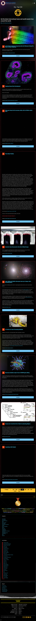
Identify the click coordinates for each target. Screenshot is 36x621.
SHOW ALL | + (3, 579)
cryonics (13, 479)
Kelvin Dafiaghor (6, 552)
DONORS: (15, 608)
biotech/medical (10, 100)
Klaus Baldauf (5, 558)
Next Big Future (4, 589)
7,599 (19, 489)
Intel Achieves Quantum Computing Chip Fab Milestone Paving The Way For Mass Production (19, 46)
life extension (16, 479)
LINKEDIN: (12, 605)
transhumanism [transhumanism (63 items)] (27, 512)
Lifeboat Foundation (6, 617)
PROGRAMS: (20, 611)
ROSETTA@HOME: (12, 612)
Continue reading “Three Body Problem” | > (9, 216)
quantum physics (13, 53)
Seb (4, 571)
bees (3, 534)
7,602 (28, 489)
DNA (2, 521)
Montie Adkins (5, 575)
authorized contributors (8, 23)
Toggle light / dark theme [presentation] (34, 3)
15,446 (15, 491)
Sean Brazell (5, 568)
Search (34, 497)
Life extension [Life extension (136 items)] (16, 511)
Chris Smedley (5, 577)
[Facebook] (23, 617)
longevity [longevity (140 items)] (24, 511)
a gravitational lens (28, 297)
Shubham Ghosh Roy (6, 545)
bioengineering (10, 394)
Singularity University (5, 524)
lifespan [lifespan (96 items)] (21, 511)
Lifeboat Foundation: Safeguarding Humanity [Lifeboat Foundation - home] (16, 3)
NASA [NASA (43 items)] (26, 511)
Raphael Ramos (5, 565)
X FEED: (13, 607)
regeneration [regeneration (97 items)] (9, 512)
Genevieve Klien (5, 542)
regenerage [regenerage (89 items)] (5, 512)
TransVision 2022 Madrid (10, 447)
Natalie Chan (5, 566)
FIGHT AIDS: (13, 609)
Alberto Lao (5, 563)
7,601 (25, 489)
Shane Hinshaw (5, 564)
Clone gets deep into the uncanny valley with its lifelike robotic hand (18, 111)
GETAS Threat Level (18, 601)
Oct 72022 (3, 46)
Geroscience (4, 585)
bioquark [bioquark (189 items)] (20, 508)
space (15, 218)
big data (3, 535)
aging (3, 527)
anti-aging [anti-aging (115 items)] (9, 508)
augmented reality (5, 532)
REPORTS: (20, 609)
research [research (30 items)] (12, 512)
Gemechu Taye (5, 551)
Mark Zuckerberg (4, 526)
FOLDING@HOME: (13, 611)
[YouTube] (28, 617)
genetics (13, 100)
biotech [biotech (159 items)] (24, 508)
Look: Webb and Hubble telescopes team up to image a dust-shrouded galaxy (18, 282)
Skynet (3, 525)
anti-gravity (4, 529)
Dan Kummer (6, 348)
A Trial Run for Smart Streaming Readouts (14, 329)
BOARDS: (20, 608)
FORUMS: (16, 614)
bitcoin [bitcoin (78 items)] (31, 508)
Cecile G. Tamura (6, 559)
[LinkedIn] (26, 617)
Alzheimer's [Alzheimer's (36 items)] (6, 508)
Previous (6, 489)
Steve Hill (4, 569)
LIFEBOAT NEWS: (20, 604)
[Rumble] (30, 617)
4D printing (4, 519)
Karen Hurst (5, 553)
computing (9, 53)
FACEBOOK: (12, 604)
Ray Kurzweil (4, 522)
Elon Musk (3, 523)
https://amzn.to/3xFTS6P (11, 211)
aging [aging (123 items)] (3, 508)
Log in (3, 23)
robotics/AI (12, 143)
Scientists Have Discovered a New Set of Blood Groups (17, 247)
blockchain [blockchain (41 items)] (33, 508)
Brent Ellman (5, 570)
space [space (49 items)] (17, 512)
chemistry (17, 394)
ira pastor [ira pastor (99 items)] (12, 511)
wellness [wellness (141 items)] (31, 512)
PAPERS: (20, 612)
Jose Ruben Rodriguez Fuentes (8, 218)
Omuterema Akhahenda (7, 557)
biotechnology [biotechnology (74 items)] (28, 508)
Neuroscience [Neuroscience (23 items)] (28, 511)
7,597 (13, 489)
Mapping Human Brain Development (12, 86)
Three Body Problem (9, 154)
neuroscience (16, 100)
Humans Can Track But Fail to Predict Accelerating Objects (17, 424)
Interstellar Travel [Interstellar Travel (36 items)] (9, 511)
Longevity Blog (4, 586)
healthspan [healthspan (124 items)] (28, 510)
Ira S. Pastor (5, 576)
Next (19, 491)
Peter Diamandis (4, 520)
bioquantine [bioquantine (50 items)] (17, 508)
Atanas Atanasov (6, 307)
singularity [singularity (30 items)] (16, 512)
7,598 (16, 489)
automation (4, 533)
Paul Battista (6, 253)
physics (13, 218)
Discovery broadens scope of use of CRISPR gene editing (17, 373)
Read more (18, 56)
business (9, 143)
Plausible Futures (4, 590)
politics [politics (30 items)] (30, 511)
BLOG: (19, 607)
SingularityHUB (4, 591)
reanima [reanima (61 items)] (32, 511)
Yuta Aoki (4, 560)
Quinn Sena (5, 546)
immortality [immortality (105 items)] (5, 511)
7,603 (31, 489)
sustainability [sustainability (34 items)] (19, 512)
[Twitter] (25, 617)
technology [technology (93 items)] (23, 512)
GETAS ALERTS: (20, 605)
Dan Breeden (6, 53)
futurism (9, 436)
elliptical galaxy (26, 289)
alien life (3, 528)
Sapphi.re (15, 617)
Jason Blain (5, 574)
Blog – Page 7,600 (18, 7)
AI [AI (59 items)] (4, 508)
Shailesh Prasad (5, 548)
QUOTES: (19, 614)
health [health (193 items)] (24, 510)
